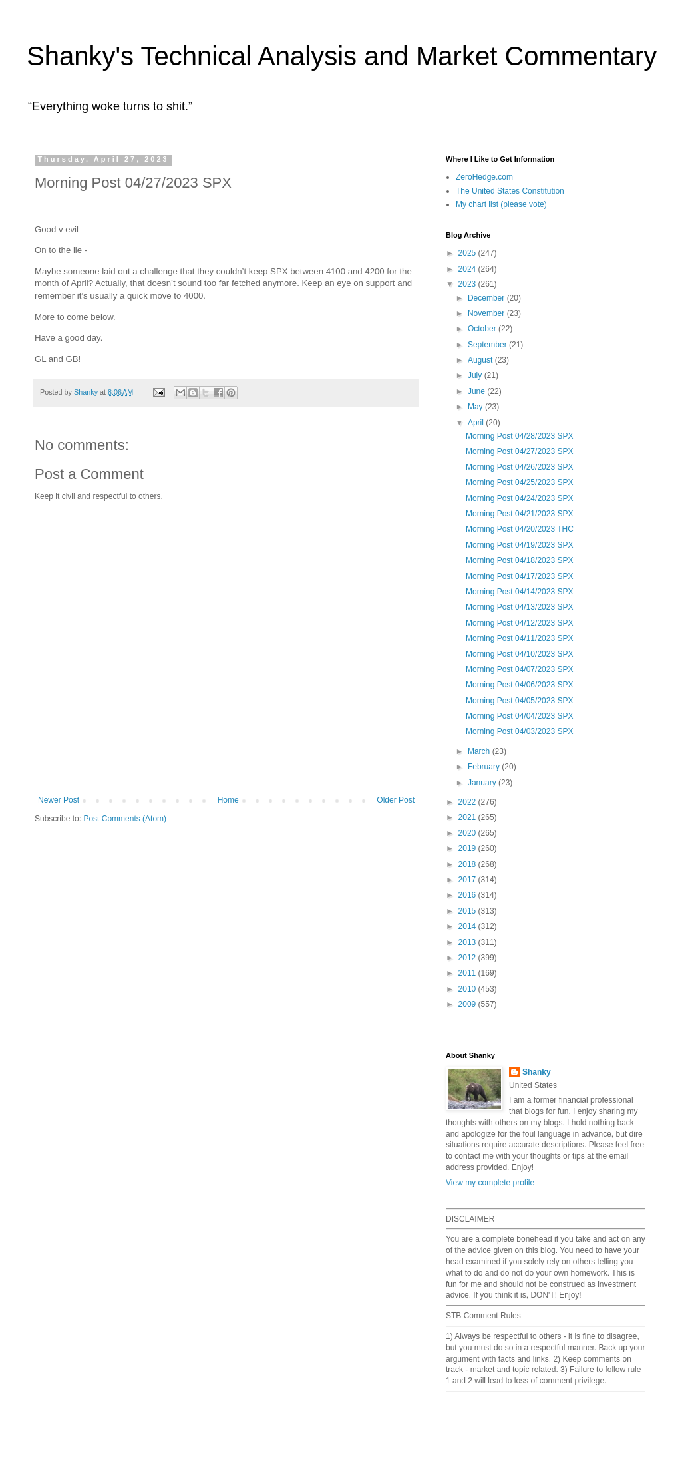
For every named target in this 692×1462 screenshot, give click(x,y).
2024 (468, 269)
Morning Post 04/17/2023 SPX (519, 576)
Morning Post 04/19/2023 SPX (519, 545)
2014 (468, 926)
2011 (468, 973)
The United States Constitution (510, 191)
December (487, 298)
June (477, 391)
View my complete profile (490, 1182)
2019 (468, 848)
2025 (468, 253)
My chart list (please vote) (501, 204)
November (487, 313)
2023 (468, 284)
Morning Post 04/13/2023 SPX (519, 607)
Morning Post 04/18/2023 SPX (519, 560)
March (480, 751)
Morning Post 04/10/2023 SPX (519, 654)
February (485, 766)
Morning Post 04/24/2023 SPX (519, 498)
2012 (468, 957)
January (483, 782)
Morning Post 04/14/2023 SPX (519, 591)
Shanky (536, 1072)
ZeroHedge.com (484, 177)
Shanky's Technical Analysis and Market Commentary (342, 56)
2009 (468, 1004)
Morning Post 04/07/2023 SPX (519, 669)
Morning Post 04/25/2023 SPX (519, 482)
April (477, 422)
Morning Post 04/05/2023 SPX (519, 700)
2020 (468, 833)
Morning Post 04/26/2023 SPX (519, 467)
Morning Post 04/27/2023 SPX (519, 451)
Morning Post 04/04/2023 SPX (519, 716)
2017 (468, 879)
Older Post (396, 800)
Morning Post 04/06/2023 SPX (519, 684)
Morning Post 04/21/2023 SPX (519, 513)
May (476, 406)
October (483, 328)
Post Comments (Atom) (124, 818)
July (476, 375)
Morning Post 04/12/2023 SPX (519, 623)
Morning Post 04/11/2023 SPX (519, 638)
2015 (468, 911)
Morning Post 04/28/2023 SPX (519, 436)
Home (228, 800)
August (481, 360)
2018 (468, 864)
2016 (468, 895)
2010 (468, 989)
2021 (468, 817)
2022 (468, 802)
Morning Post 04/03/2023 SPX (519, 731)
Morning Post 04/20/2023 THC (520, 529)
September (488, 344)
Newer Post (58, 800)
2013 (468, 942)
